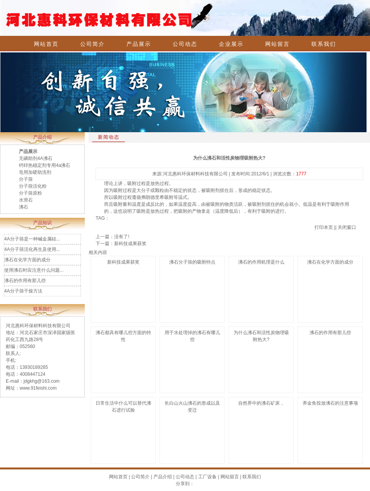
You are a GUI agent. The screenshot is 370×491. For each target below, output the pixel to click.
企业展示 (231, 44)
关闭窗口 (347, 227)
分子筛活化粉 (33, 186)
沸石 (23, 207)
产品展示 (138, 44)
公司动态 (185, 44)
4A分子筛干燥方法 (23, 291)
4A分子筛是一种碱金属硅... (32, 239)
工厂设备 (207, 476)
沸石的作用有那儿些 (25, 280)
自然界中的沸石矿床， (261, 403)
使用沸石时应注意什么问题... (34, 270)
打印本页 (323, 227)
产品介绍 (162, 476)
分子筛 (26, 179)
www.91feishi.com (38, 388)
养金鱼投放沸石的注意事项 (330, 403)
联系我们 (323, 44)
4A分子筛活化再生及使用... (32, 249)
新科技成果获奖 (130, 243)
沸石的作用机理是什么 (261, 262)
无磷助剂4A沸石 (35, 158)
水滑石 (26, 200)
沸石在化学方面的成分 (27, 259)
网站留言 (277, 44)
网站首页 (46, 44)
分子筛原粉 (30, 193)
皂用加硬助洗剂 (35, 172)
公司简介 (92, 44)
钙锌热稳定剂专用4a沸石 (44, 165)
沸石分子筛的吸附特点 (192, 262)
